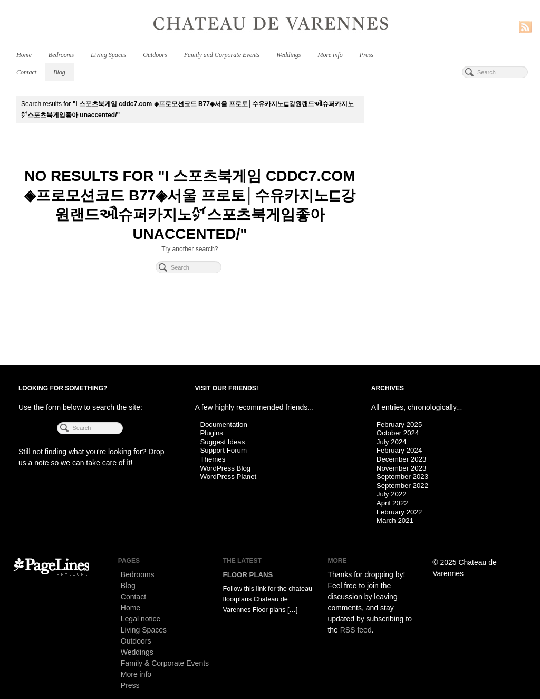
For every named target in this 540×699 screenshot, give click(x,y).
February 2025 (399, 424)
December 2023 (402, 459)
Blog (59, 72)
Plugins (211, 433)
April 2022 (392, 503)
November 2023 (402, 468)
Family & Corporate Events (165, 663)
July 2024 (392, 442)
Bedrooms (61, 55)
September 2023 (402, 477)
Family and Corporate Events (221, 55)
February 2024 (399, 450)
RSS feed (356, 630)
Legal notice (141, 619)
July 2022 (392, 494)
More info (329, 55)
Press (366, 55)
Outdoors (155, 55)
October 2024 (398, 433)
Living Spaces (108, 55)
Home (24, 55)
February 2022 (399, 512)
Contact (26, 72)
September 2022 (402, 486)
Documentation (223, 424)
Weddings (288, 55)
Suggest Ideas (222, 442)
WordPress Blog (225, 468)
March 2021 (395, 520)
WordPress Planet (228, 477)
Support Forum (223, 450)
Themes (212, 459)
